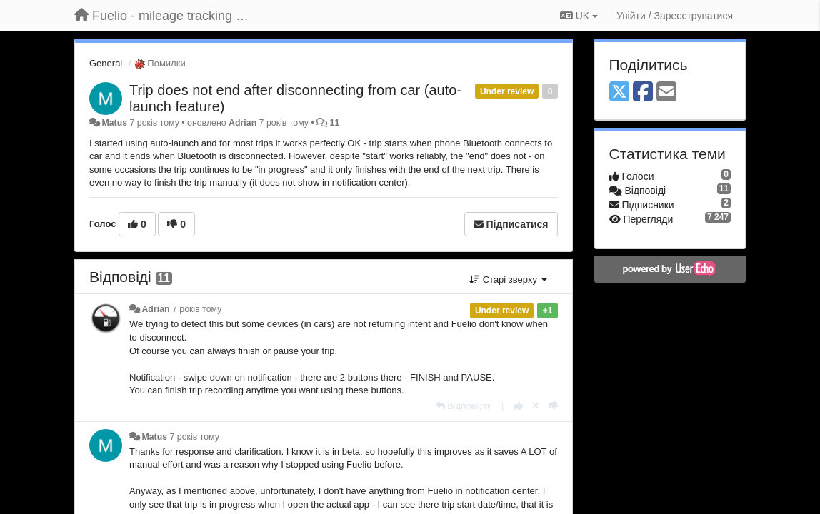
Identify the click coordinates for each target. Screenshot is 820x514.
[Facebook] (643, 92)
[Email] (666, 92)
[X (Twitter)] (619, 92)
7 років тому (196, 309)
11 (335, 123)
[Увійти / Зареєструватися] (675, 16)
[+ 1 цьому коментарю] (518, 405)
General (105, 63)
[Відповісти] (464, 405)
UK (579, 15)
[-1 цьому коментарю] (553, 405)
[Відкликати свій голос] (535, 405)
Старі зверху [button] (507, 279)
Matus (114, 123)
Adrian (242, 123)
